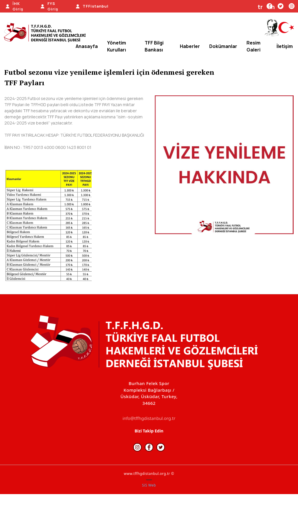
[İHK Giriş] (15, 6)
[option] (224, 164)
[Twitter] (280, 5)
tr (260, 7)
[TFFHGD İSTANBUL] (46, 33)
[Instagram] (291, 5)
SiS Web (149, 485)
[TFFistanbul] (92, 6)
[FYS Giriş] (49, 6)
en (271, 7)
